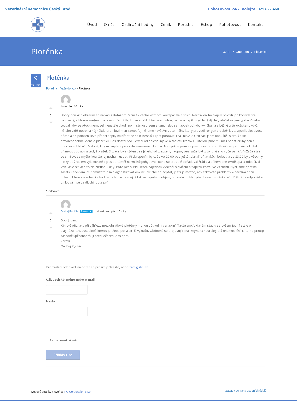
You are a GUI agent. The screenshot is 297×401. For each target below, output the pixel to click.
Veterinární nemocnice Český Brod (37, 8)
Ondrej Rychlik (69, 206)
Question (242, 52)
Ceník (166, 24)
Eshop (206, 24)
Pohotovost (230, 24)
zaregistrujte (139, 267)
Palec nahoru (51, 107)
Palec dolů (51, 124)
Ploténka (58, 77)
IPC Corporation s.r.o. (77, 391)
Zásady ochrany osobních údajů (245, 390)
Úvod (92, 24)
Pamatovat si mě (61, 340)
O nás (109, 24)
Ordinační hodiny (138, 24)
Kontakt (255, 24)
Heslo (50, 301)
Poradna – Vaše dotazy (61, 88)
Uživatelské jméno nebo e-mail (70, 279)
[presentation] (77, 328)
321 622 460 (268, 8)
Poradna (186, 24)
